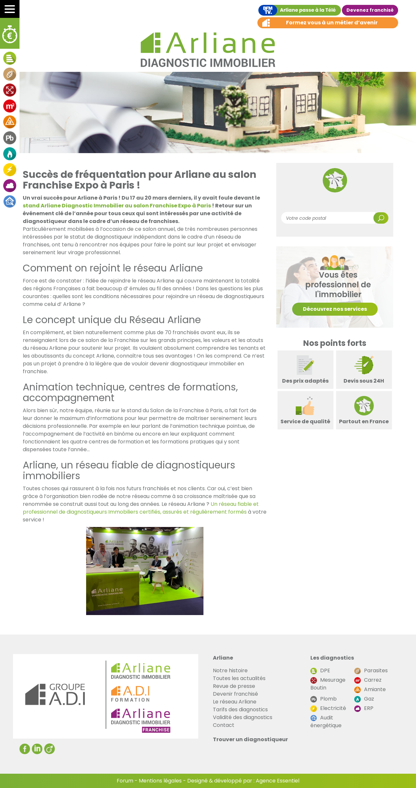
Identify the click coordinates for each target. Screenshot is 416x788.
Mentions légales (160, 780)
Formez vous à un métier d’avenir (332, 22)
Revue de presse (234, 686)
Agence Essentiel (277, 780)
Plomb (323, 699)
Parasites (371, 670)
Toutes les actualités (239, 678)
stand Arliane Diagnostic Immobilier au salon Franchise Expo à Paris (117, 205)
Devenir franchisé (235, 694)
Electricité (328, 708)
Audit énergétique (326, 721)
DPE (320, 670)
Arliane (223, 658)
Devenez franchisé (370, 10)
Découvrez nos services (335, 309)
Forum (125, 780)
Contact (223, 725)
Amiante (370, 689)
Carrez (368, 680)
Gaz (364, 699)
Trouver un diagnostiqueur (250, 739)
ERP (363, 708)
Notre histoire (230, 670)
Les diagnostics (332, 658)
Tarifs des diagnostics (240, 709)
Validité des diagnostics (242, 717)
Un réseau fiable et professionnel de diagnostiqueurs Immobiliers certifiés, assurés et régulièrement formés (141, 508)
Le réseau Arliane (234, 701)
